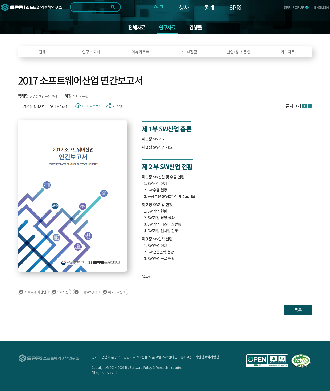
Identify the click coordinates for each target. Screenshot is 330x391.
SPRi (235, 7)
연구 (159, 7)
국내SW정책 (88, 291)
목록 (298, 310)
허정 (68, 96)
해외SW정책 (117, 291)
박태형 (23, 96)
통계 (209, 7)
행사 (184, 7)
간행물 (195, 27)
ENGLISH (321, 7)
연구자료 (167, 27)
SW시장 (63, 291)
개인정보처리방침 (207, 356)
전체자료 (136, 27)
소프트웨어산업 (35, 291)
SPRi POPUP (296, 7)
